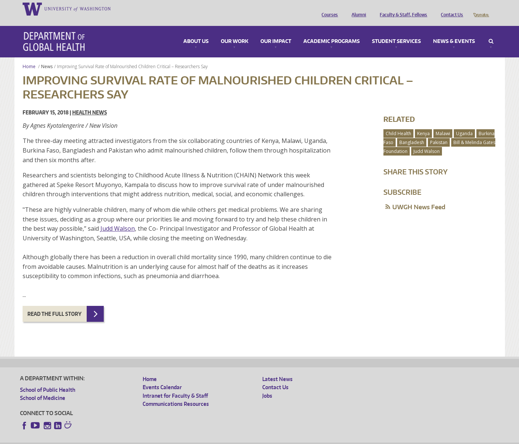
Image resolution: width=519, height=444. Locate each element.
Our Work (234, 31)
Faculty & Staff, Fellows (401, 8)
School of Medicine (42, 387)
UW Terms (148, 438)
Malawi (443, 123)
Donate (480, 8)
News (47, 56)
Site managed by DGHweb (192, 438)
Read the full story (54, 303)
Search (491, 31)
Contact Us (450, 8)
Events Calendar (162, 377)
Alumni (357, 8)
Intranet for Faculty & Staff (175, 385)
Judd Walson (117, 218)
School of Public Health (47, 379)
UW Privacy (118, 438)
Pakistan (439, 132)
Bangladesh (411, 132)
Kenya (423, 123)
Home (29, 56)
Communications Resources (176, 393)
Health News (89, 102)
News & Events (454, 31)
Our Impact (275, 31)
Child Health (398, 123)
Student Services (396, 31)
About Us (196, 31)
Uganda (464, 123)
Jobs (267, 385)
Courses (328, 8)
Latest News (277, 368)
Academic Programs (331, 31)
